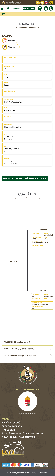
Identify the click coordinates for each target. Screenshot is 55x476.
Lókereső (17, 8)
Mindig (11, 139)
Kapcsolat (8, 430)
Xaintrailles (12, 163)
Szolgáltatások (12, 426)
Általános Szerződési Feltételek (23, 433)
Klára (10, 151)
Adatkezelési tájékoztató (18, 437)
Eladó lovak (28, 8)
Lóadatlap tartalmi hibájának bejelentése (24, 178)
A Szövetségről (12, 422)
